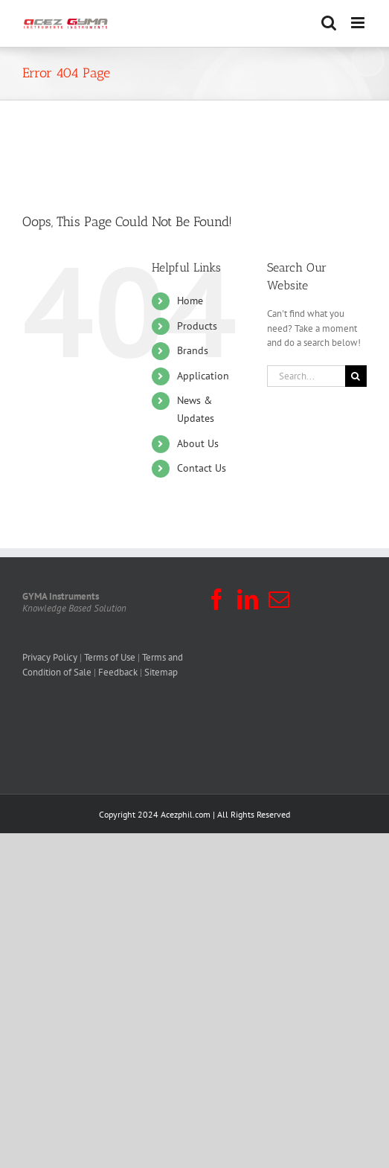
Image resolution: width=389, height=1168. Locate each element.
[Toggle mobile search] (328, 23)
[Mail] (279, 599)
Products (197, 326)
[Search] (356, 376)
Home (190, 300)
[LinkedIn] (247, 599)
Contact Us (201, 468)
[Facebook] (216, 599)
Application (203, 375)
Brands (192, 350)
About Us (198, 443)
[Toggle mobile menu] (359, 23)
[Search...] (306, 376)
